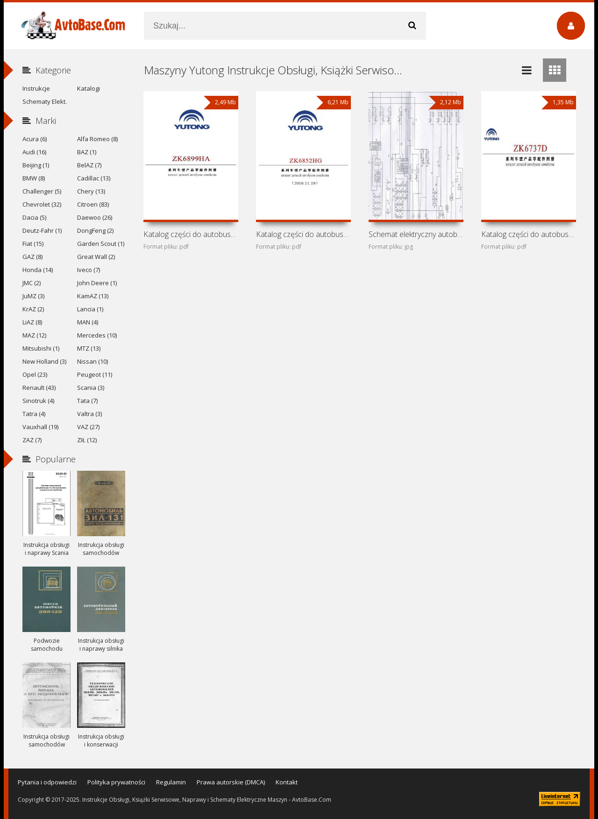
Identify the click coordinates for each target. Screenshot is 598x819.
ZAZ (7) (32, 440)
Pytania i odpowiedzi (47, 782)
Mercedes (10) (97, 335)
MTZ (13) (88, 348)
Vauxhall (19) (40, 427)
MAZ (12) (34, 335)
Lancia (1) (90, 309)
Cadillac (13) (93, 178)
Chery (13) (91, 191)
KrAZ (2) (33, 309)
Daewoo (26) (94, 217)
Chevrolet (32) (41, 204)
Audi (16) (34, 152)
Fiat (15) (32, 243)
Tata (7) (87, 400)
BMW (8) (33, 178)
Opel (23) (34, 374)
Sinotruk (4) (38, 400)
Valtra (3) (89, 414)
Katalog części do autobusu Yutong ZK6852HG (303, 234)
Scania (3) (90, 387)
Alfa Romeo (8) (97, 139)
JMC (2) (31, 283)
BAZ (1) (86, 152)
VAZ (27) (88, 427)
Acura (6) (34, 139)
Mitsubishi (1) (40, 348)
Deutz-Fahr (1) (42, 230)
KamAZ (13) (92, 296)
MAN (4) (87, 322)
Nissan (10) (92, 361)
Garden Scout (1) (100, 243)
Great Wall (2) (96, 256)
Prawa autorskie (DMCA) (231, 782)
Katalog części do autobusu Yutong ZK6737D (528, 234)
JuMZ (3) (33, 296)
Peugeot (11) (94, 374)
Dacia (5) (34, 217)
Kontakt (287, 782)
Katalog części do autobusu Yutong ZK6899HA (190, 234)
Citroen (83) (93, 204)
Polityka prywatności (116, 782)
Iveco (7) (88, 270)
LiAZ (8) (32, 322)
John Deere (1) (97, 283)
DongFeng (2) (95, 230)
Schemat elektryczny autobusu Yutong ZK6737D (416, 234)
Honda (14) (37, 270)
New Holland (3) (44, 361)
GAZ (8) (32, 256)
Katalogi (88, 88)
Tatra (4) (33, 414)
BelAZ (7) (89, 165)
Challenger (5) (41, 191)
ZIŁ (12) (87, 440)
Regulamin (171, 782)
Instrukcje (36, 88)
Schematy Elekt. (44, 101)
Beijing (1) (35, 165)
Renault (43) (39, 387)
